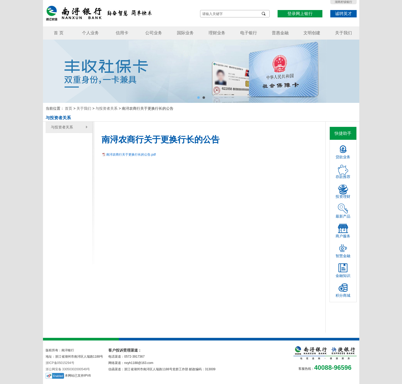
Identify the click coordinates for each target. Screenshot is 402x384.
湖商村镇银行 (343, 1)
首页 (68, 108)
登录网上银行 (300, 13)
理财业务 (217, 33)
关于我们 (343, 33)
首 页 (58, 33)
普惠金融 (280, 33)
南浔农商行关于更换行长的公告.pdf (131, 154)
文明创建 (311, 33)
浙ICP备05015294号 (60, 363)
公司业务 (153, 33)
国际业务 (185, 33)
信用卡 (122, 33)
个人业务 (90, 33)
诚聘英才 (343, 13)
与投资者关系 (106, 108)
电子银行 (248, 33)
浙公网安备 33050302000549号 (68, 369)
